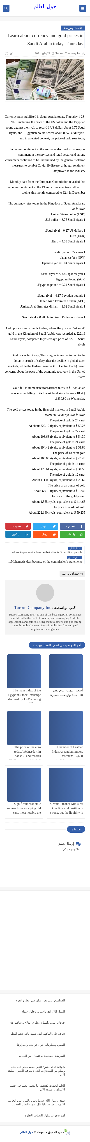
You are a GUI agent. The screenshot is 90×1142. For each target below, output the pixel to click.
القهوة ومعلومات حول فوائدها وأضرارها (41, 1044)
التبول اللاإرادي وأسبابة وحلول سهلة (43, 1011)
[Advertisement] (45, 940)
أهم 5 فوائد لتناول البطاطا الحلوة (45, 1115)
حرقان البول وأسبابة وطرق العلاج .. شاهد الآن (37, 1022)
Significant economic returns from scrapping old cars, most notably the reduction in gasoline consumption (24, 812)
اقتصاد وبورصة (73, 28)
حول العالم (45, 6)
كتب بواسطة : (45, 607)
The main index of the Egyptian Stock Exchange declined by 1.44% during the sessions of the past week (24, 699)
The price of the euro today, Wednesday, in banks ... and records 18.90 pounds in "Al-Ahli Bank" (25, 755)
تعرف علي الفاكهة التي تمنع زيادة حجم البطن (37, 1033)
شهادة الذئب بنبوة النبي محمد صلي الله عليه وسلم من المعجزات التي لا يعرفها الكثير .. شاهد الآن (36, 1070)
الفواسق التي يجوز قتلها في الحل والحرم (40, 1000)
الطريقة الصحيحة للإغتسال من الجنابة (42, 1055)
